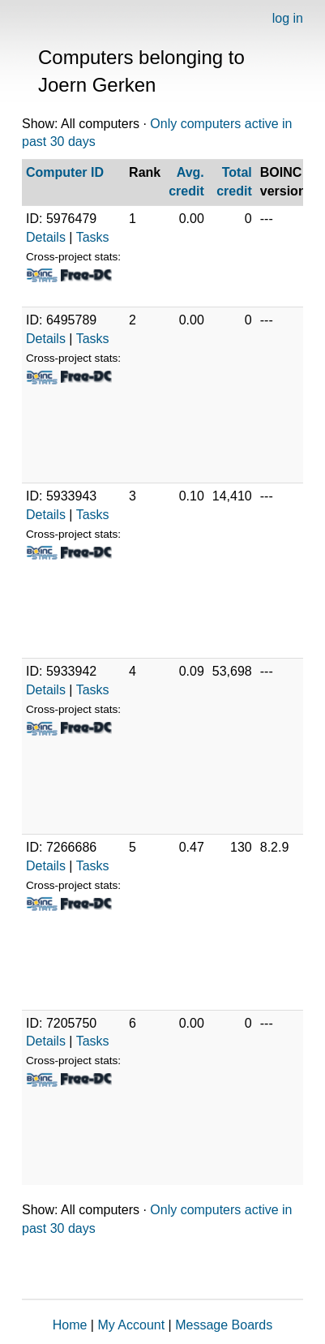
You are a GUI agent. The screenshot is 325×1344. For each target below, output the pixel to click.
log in (287, 18)
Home (70, 1325)
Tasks (92, 237)
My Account (131, 1325)
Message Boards (223, 1325)
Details (46, 237)
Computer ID (65, 172)
